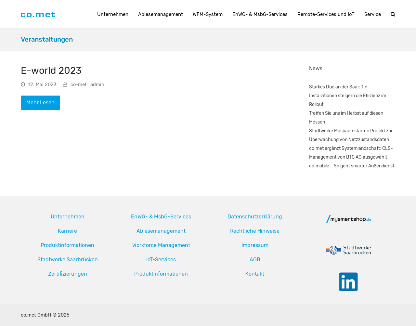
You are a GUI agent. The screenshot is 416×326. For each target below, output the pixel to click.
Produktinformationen (67, 245)
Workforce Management (161, 245)
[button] (393, 14)
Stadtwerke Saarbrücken (67, 259)
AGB (255, 259)
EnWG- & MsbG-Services (161, 217)
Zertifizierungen (67, 274)
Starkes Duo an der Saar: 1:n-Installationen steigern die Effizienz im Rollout (347, 95)
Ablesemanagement (161, 231)
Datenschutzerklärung (255, 217)
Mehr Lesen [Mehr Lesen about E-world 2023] (40, 102)
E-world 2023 (51, 70)
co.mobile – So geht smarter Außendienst (351, 166)
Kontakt (254, 274)
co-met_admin (87, 84)
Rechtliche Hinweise (255, 231)
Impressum (254, 245)
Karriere (67, 231)
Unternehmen (67, 217)
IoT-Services (161, 259)
